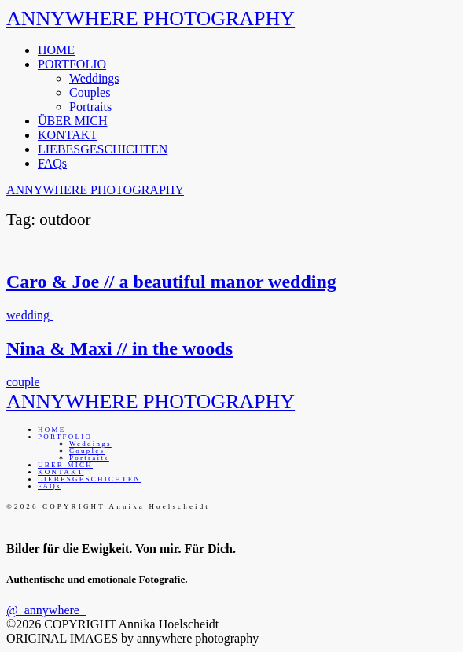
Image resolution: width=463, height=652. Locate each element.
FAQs (52, 163)
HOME (56, 50)
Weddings (94, 78)
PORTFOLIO (72, 64)
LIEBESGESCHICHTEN (102, 149)
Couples (89, 92)
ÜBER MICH (72, 120)
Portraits (90, 106)
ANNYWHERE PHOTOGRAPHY (150, 18)
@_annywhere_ (46, 610)
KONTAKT (67, 135)
